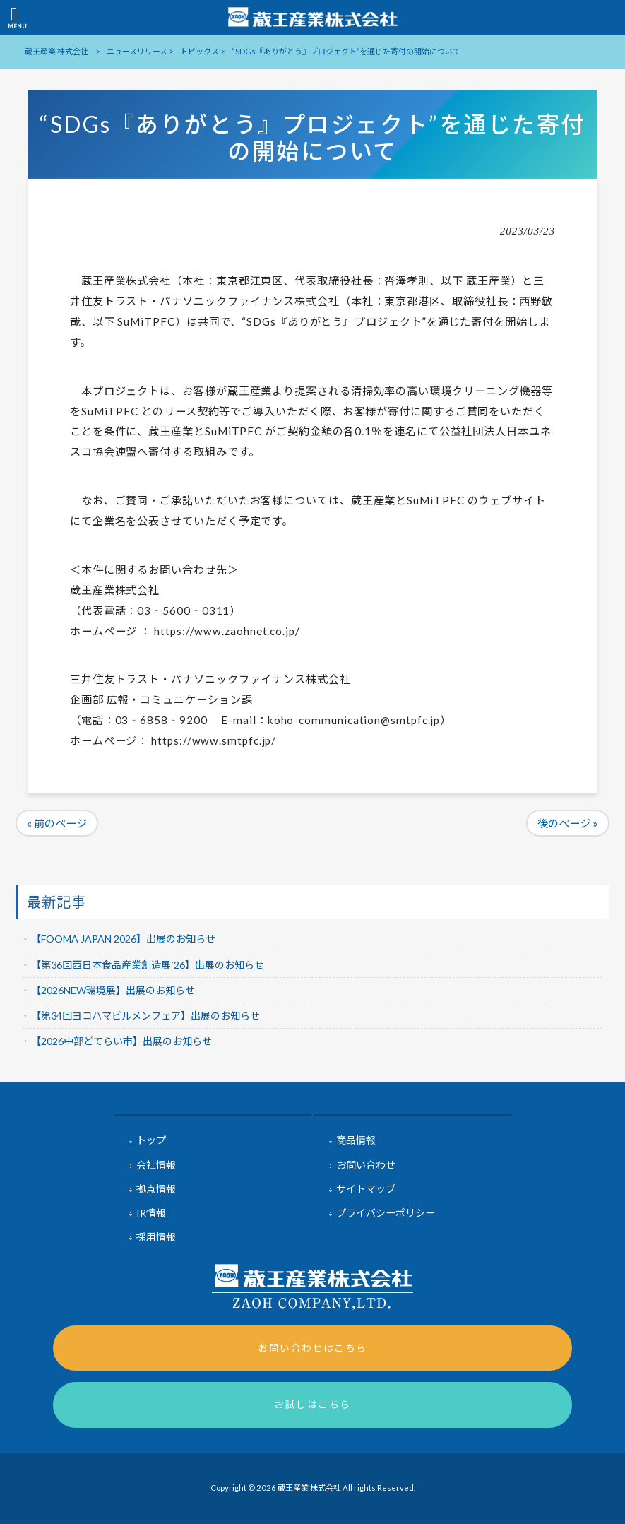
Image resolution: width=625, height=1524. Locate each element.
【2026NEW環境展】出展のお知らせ (113, 990)
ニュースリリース (137, 51)
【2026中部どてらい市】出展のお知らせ (121, 1041)
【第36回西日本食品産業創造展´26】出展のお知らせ (147, 965)
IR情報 (151, 1213)
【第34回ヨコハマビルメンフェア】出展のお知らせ (145, 1016)
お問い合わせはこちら (312, 1348)
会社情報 (156, 1165)
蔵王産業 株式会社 (56, 51)
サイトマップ (365, 1189)
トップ (151, 1140)
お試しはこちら (313, 1404)
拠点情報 (156, 1189)
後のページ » (567, 823)
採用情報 (156, 1237)
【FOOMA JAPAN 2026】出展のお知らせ (123, 939)
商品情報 (356, 1140)
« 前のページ (57, 823)
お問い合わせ (365, 1165)
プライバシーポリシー (385, 1213)
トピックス (199, 51)
